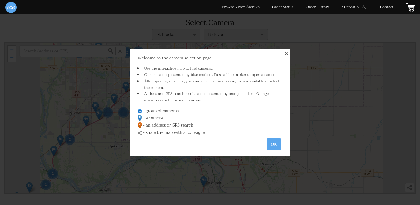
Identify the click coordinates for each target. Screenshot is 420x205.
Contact (386, 7)
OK (274, 144)
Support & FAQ (355, 7)
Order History (317, 7)
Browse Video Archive (241, 7)
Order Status (282, 7)
